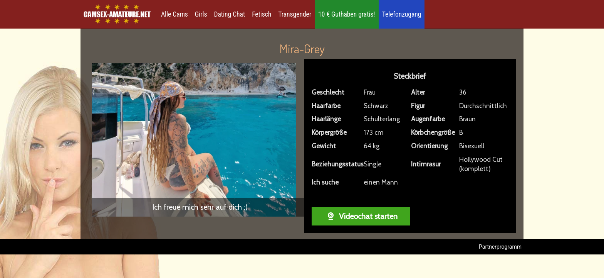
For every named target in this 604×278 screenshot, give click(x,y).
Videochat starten (361, 216)
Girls (201, 14)
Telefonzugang (401, 14)
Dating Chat (229, 14)
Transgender (294, 14)
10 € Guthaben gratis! (346, 14)
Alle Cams (174, 14)
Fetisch (261, 14)
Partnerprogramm (500, 247)
